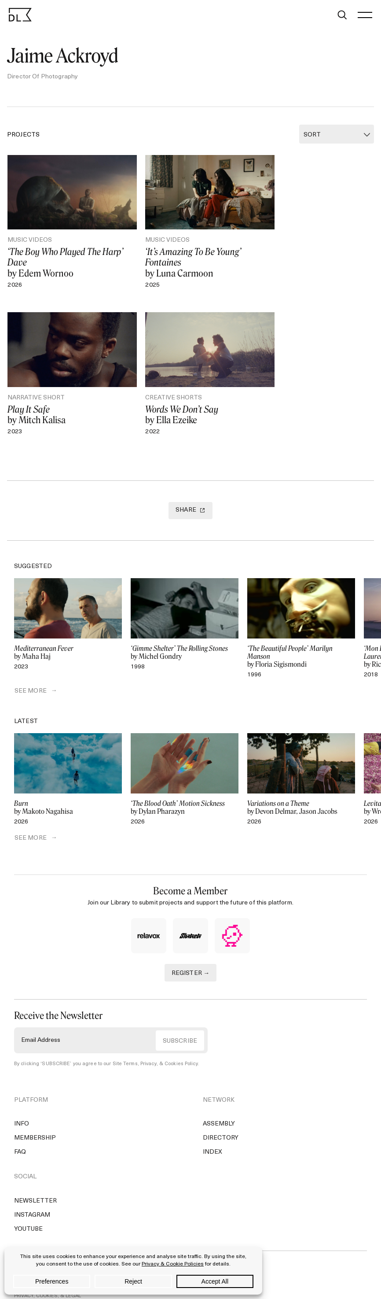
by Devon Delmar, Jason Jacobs (301, 793)
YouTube (28, 1214)
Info (21, 1110)
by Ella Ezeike (66, 400)
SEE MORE (30, 676)
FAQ (20, 1138)
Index (212, 1138)
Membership (35, 1124)
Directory (220, 1124)
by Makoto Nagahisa (68, 793)
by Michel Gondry (184, 638)
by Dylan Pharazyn (184, 793)
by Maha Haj (68, 638)
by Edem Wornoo (66, 255)
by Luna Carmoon (191, 255)
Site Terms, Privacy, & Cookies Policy (155, 1049)
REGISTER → (191, 959)
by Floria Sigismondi (301, 641)
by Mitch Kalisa (316, 250)
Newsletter (35, 1186)
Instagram (32, 1200)
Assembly (219, 1110)
